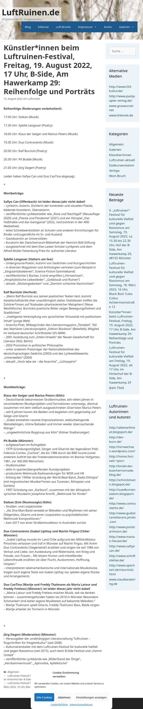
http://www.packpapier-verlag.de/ (122, 98)
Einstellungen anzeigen (91, 697)
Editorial (43, 27)
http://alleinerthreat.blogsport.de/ (122, 429)
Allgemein (13, 672)
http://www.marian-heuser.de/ (122, 539)
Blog (28, 27)
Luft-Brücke (63, 27)
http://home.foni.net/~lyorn (121, 458)
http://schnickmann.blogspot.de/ (122, 482)
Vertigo (114, 170)
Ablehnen (64, 697)
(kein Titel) (116, 388)
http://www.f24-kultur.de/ (120, 88)
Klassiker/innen (120, 155)
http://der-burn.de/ (116, 439)
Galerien (128, 26)
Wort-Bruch (117, 176)
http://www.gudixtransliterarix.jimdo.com (122, 517)
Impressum (89, 26)
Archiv (108, 27)
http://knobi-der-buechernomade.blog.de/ (121, 470)
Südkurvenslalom (121, 165)
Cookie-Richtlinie (59, 704)
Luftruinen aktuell (122, 160)
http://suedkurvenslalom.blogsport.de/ (122, 493)
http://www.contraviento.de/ (122, 505)
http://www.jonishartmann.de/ (122, 529)
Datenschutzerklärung (80, 704)
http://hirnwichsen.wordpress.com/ (122, 449)
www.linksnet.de (121, 115)
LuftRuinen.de (30, 12)
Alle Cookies (44, 697)
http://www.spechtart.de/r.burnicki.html (122, 569)
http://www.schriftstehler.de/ (122, 558)
